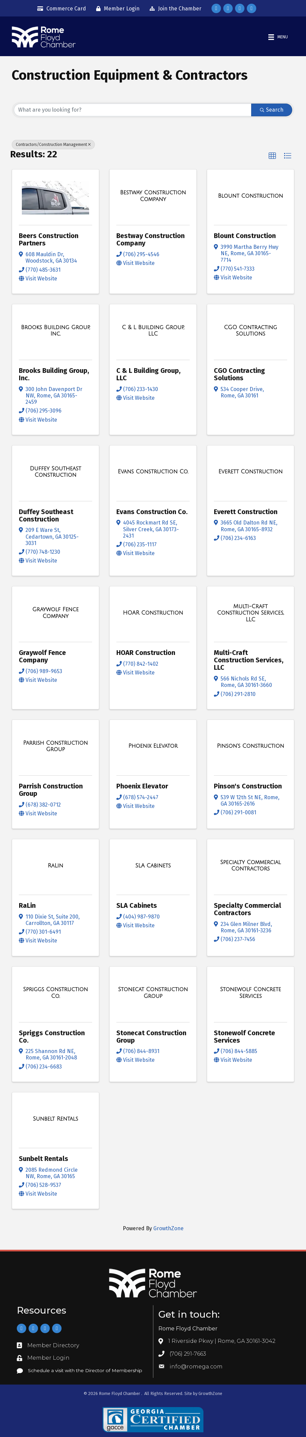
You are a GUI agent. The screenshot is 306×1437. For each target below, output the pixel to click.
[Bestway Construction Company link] (153, 195)
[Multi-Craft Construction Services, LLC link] (250, 613)
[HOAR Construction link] (153, 613)
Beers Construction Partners (48, 239)
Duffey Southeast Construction (46, 515)
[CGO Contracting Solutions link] (250, 330)
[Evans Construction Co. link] (153, 471)
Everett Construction (245, 511)
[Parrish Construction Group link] (55, 745)
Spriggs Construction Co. (52, 1036)
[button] (272, 156)
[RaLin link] (55, 865)
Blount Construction (245, 236)
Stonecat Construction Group (151, 1036)
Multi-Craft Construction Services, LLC (248, 660)
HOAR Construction (145, 653)
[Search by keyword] (133, 110)
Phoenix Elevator (142, 786)
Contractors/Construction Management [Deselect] (53, 144)
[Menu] (277, 37)
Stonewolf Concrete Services (244, 1036)
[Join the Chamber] (173, 8)
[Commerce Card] (60, 8)
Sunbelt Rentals (43, 1159)
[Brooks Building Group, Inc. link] (55, 330)
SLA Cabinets (136, 905)
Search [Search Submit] (271, 110)
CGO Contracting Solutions (239, 374)
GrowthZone (168, 1228)
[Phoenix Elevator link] (153, 746)
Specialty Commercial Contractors (247, 909)
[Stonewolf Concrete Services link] (250, 992)
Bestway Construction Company (150, 239)
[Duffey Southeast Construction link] (55, 471)
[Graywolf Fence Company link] (55, 612)
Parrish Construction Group (51, 790)
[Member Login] (116, 8)
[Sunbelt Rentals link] (55, 1118)
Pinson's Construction (248, 786)
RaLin (27, 905)
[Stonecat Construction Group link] (153, 992)
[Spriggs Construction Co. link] (55, 992)
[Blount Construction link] (250, 196)
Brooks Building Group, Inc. (54, 374)
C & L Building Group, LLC (148, 374)
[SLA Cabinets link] (153, 865)
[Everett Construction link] (251, 471)
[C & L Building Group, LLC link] (153, 330)
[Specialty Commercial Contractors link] (250, 865)
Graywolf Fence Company (42, 656)
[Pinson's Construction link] (250, 746)
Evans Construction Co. (152, 511)
